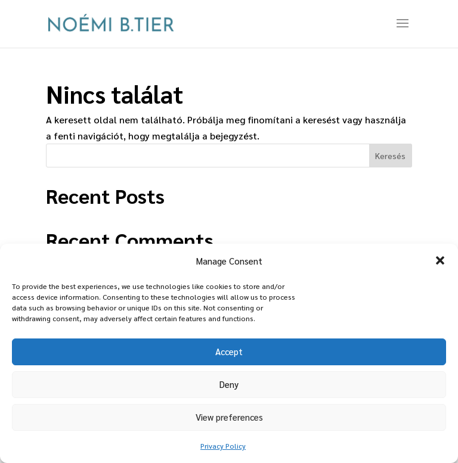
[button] (440, 260)
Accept (229, 351)
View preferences (229, 416)
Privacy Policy (223, 445)
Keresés (390, 155)
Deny (229, 384)
